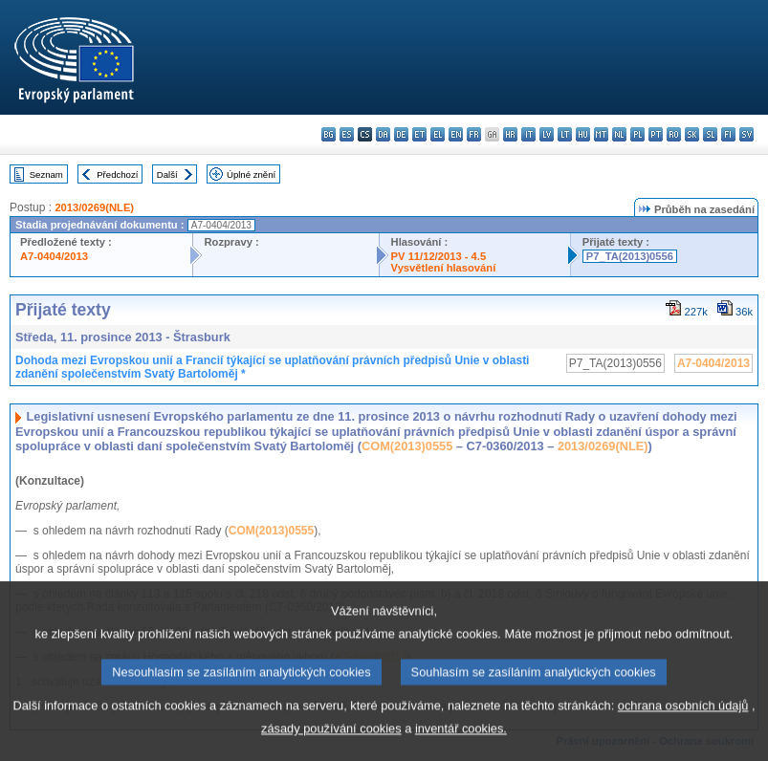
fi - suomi (728, 134)
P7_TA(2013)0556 (629, 256)
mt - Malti (601, 134)
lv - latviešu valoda (546, 134)
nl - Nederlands (619, 134)
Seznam (46, 174)
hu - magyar (583, 134)
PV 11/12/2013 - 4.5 (439, 256)
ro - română (674, 134)
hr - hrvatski (510, 134)
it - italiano (528, 134)
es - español (347, 134)
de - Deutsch (401, 134)
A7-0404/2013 (54, 256)
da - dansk (383, 134)
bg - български (328, 134)
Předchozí (117, 174)
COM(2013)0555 (407, 446)
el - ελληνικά (437, 134)
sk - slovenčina (692, 134)
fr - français (474, 134)
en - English (456, 134)
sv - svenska (746, 134)
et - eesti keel (419, 134)
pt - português (655, 134)
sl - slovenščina (710, 134)
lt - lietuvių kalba (565, 134)
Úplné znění (251, 174)
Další (167, 174)
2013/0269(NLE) (94, 207)
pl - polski (637, 134)
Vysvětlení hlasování (443, 267)
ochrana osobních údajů (683, 727)
